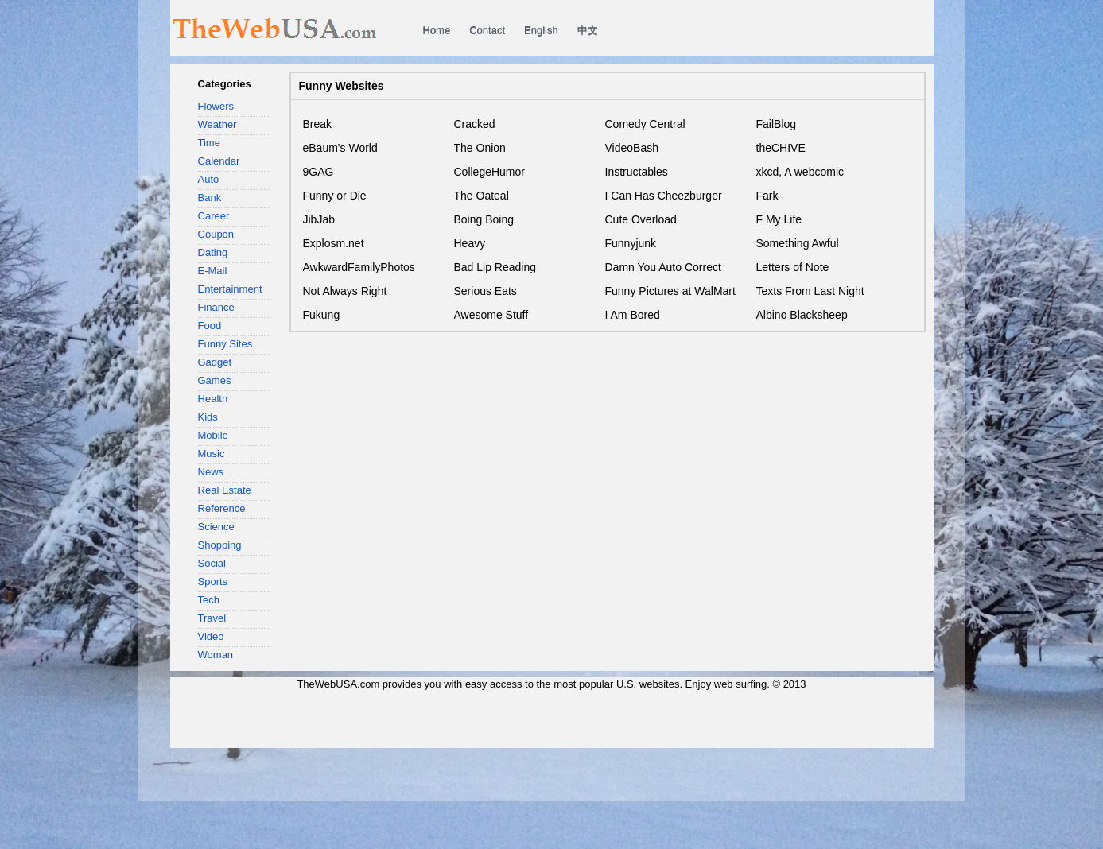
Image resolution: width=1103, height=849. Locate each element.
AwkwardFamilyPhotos (359, 267)
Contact (487, 30)
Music (211, 453)
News (211, 472)
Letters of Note (792, 267)
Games (214, 380)
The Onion (480, 148)
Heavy (470, 243)
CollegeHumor (489, 171)
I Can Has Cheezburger (663, 195)
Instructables (636, 171)
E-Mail (212, 271)
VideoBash (631, 148)
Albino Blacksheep (802, 314)
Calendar (219, 161)
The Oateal (481, 195)
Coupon (216, 234)
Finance (216, 307)
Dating (213, 252)
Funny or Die (335, 195)
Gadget (215, 362)
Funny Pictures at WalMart (670, 291)
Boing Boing (484, 219)
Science (216, 527)
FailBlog (776, 124)
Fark (767, 195)
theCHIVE (781, 148)
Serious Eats (485, 291)
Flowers (216, 106)
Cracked (474, 124)
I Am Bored (632, 314)
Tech (209, 600)
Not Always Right (345, 291)
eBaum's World (340, 148)
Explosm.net (333, 243)
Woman (216, 655)
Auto (208, 179)
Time (209, 143)
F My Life (779, 219)
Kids (208, 417)
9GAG (318, 171)
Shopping (220, 545)
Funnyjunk (631, 243)
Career (214, 216)
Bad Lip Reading (495, 267)
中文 (587, 30)
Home (437, 30)
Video (211, 636)
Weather (217, 124)
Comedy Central (645, 124)
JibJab (319, 219)
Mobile (213, 435)
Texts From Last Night (810, 291)
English (541, 30)
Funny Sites (225, 344)
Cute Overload (641, 219)
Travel (212, 618)
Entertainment (230, 289)
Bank (210, 198)
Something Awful (797, 243)
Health (213, 399)
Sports (213, 581)
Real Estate (224, 490)
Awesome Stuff (491, 314)
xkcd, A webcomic (800, 171)
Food (210, 325)
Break (317, 124)
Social (212, 563)
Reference (222, 508)
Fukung (321, 314)
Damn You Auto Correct (663, 267)
